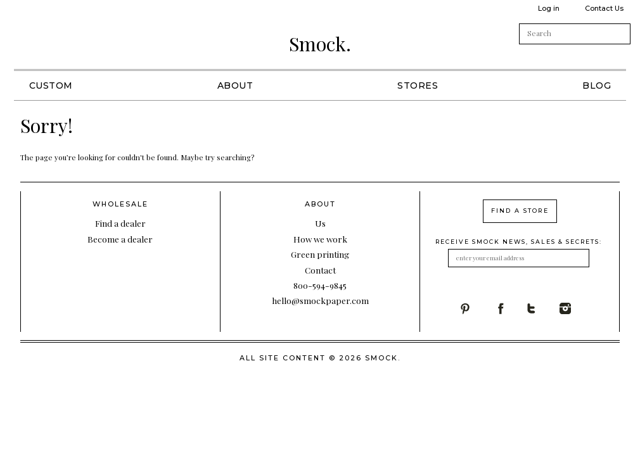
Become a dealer (120, 238)
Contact (320, 270)
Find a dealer (120, 223)
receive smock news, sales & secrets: (518, 241)
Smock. (320, 43)
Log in (549, 8)
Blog (596, 85)
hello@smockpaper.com (320, 300)
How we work (320, 238)
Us (320, 223)
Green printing (320, 254)
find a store (520, 210)
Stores (417, 85)
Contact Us (604, 8)
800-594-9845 (320, 285)
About (235, 85)
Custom (51, 85)
